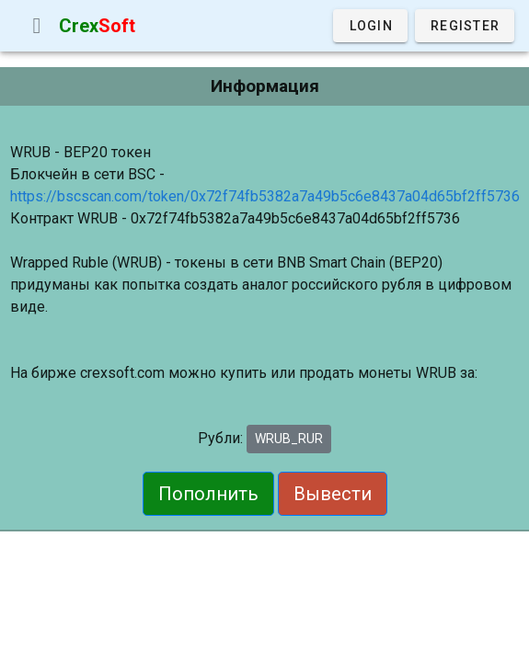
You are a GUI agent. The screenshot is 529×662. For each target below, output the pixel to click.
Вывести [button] (332, 494)
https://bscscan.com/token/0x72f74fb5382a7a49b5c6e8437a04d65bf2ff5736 (265, 196)
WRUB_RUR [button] (289, 438)
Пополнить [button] (208, 494)
